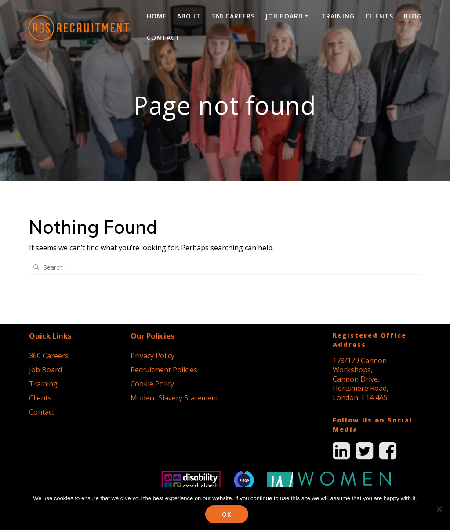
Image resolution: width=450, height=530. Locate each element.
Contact (163, 37)
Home (157, 16)
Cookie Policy (152, 315)
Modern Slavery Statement (174, 329)
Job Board (284, 16)
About (189, 16)
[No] (439, 509)
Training (338, 16)
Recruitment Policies (164, 301)
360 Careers (233, 16)
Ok (227, 514)
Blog (413, 16)
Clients (379, 16)
